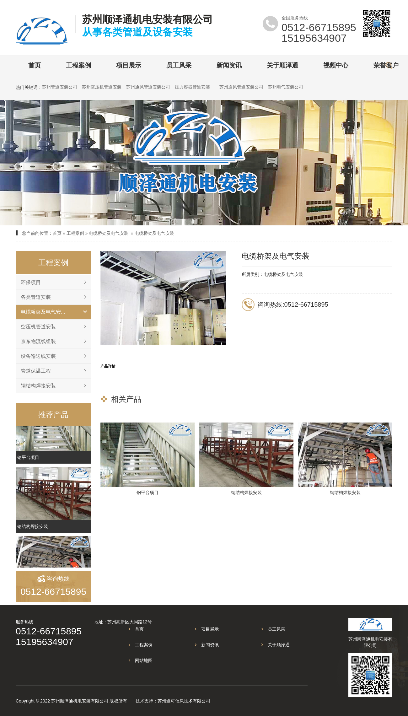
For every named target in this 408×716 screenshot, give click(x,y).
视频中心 (335, 65)
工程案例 (78, 65)
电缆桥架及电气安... (43, 312)
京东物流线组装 (38, 341)
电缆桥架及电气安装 (108, 233)
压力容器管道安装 (192, 86)
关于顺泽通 (282, 65)
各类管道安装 (36, 297)
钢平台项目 (28, 460)
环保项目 (31, 282)
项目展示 (128, 65)
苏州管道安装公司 (59, 86)
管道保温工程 (36, 371)
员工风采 (178, 65)
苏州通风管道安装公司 (148, 86)
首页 (34, 65)
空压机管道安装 (38, 326)
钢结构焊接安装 (38, 385)
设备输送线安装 (38, 356)
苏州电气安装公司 (285, 86)
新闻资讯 (229, 65)
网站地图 (144, 660)
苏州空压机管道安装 (101, 86)
